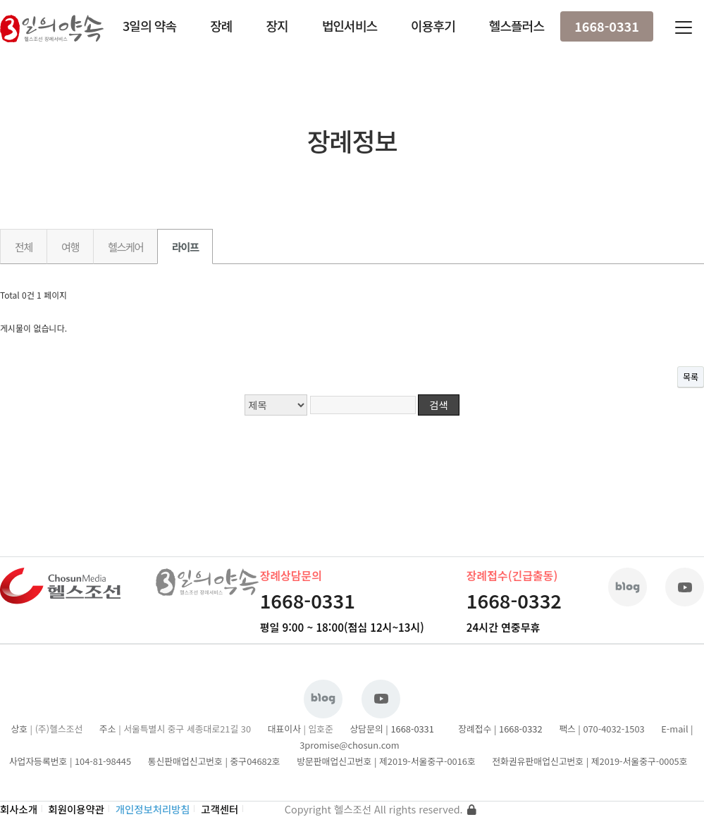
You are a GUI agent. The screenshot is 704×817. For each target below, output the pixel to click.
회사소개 (18, 809)
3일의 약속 (149, 25)
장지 (277, 25)
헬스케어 (125, 246)
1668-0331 (606, 26)
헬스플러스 (516, 25)
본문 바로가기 (0, 0)
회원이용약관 (76, 809)
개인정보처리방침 (153, 809)
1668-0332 (514, 600)
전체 (23, 246)
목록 (690, 376)
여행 (70, 246)
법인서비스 (349, 25)
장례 (221, 25)
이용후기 (433, 25)
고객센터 (219, 809)
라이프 (185, 246)
